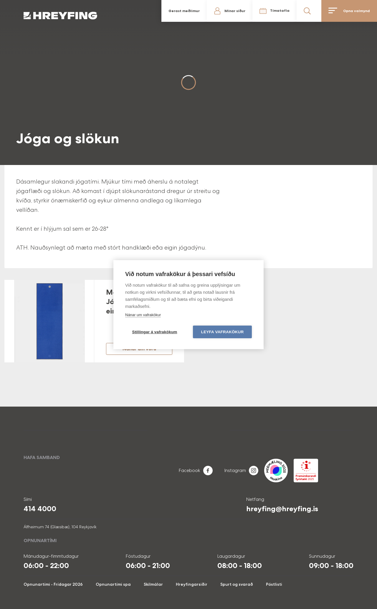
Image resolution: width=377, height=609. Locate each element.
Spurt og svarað (236, 584)
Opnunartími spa (113, 584)
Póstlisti (274, 584)
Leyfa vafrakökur (222, 332)
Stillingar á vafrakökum (154, 332)
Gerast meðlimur (184, 11)
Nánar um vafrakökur (143, 315)
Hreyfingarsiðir (191, 584)
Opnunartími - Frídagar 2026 (53, 584)
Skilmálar (153, 584)
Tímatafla (280, 10)
